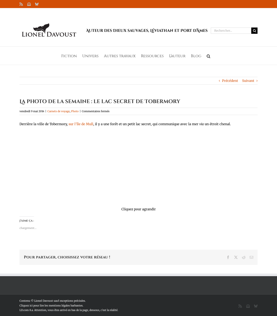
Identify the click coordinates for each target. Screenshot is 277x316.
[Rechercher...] (231, 31)
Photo (75, 111)
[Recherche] (254, 31)
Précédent (230, 81)
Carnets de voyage (58, 111)
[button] (208, 56)
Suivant (248, 81)
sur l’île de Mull (81, 124)
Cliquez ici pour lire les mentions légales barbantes (51, 305)
